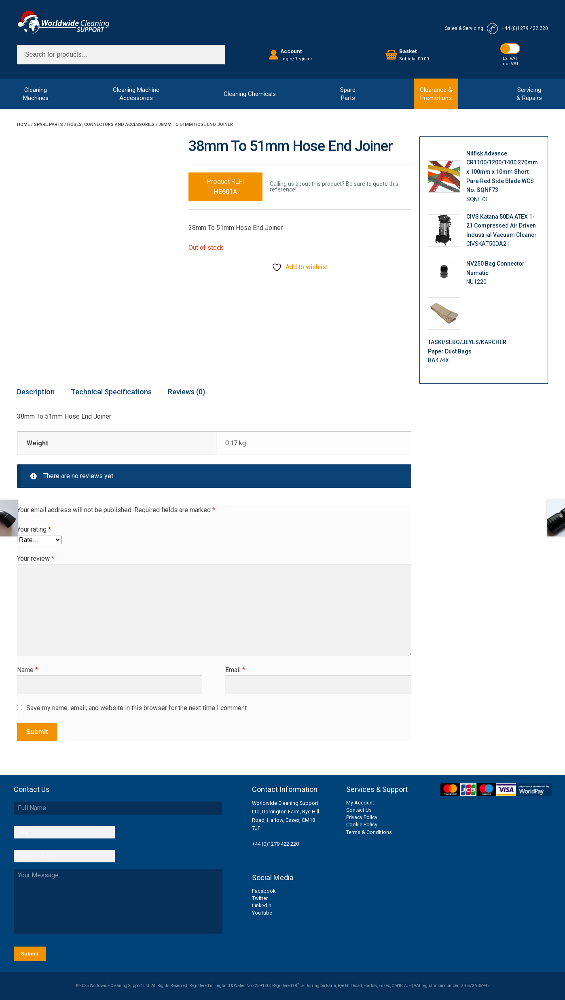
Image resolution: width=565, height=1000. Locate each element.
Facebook (263, 891)
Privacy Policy (361, 817)
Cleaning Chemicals (250, 94)
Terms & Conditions (369, 832)
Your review (35, 558)
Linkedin (261, 905)
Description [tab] (36, 391)
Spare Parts (48, 124)
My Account (360, 803)
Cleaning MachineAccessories (136, 94)
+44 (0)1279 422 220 (275, 844)
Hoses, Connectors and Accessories (110, 124)
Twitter (260, 898)
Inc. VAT (510, 63)
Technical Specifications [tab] (111, 391)
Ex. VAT (510, 58)
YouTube (262, 913)
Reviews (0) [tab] (186, 391)
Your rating (34, 529)
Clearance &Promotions (436, 94)
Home (23, 124)
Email (235, 670)
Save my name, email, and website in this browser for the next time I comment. (137, 708)
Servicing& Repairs (529, 94)
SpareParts (348, 94)
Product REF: (225, 187)
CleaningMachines (36, 94)
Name (27, 670)
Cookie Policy (361, 824)
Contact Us (359, 810)
